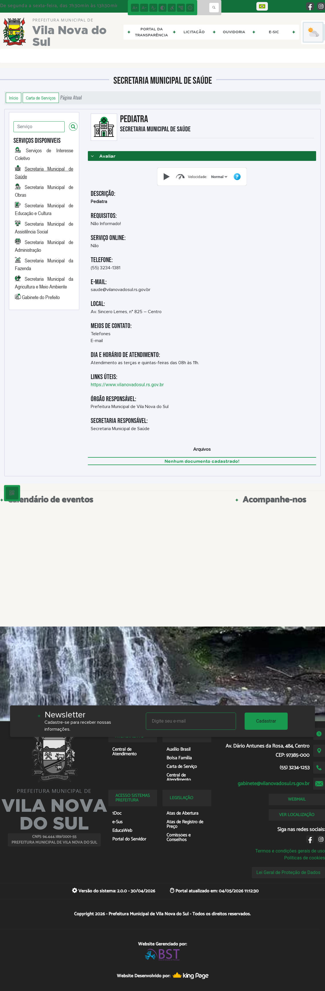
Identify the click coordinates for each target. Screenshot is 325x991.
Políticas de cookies (304, 858)
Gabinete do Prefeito (41, 297)
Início (13, 98)
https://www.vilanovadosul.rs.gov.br (127, 384)
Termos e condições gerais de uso (290, 851)
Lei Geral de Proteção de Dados (288, 872)
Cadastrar (266, 721)
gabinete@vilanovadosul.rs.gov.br (273, 783)
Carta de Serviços (41, 98)
